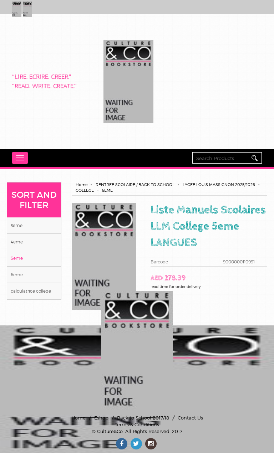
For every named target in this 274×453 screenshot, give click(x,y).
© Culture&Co (107, 431)
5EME (17, 258)
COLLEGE (85, 190)
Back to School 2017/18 (143, 418)
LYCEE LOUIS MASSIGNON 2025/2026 (219, 184)
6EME (17, 274)
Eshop (101, 418)
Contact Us (190, 418)
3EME (16, 225)
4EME (17, 241)
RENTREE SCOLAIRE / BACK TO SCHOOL (135, 184)
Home (81, 184)
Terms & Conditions (137, 424)
